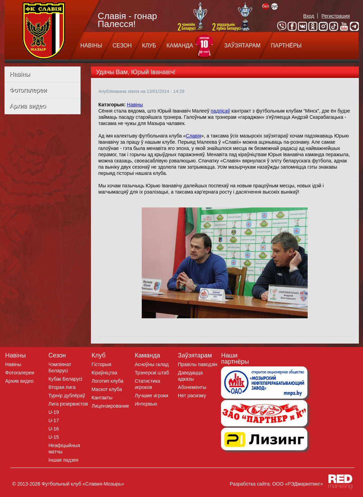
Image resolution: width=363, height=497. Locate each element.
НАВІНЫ (91, 45)
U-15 (53, 437)
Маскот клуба (107, 389)
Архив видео (28, 106)
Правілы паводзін (197, 364)
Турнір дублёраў (66, 395)
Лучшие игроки (151, 395)
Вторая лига (62, 387)
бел (265, 6)
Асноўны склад (152, 364)
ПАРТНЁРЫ (286, 45)
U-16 (53, 429)
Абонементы (192, 387)
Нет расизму (192, 395)
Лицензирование (110, 406)
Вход (308, 16)
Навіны (20, 74)
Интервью (146, 404)
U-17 (53, 420)
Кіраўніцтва (104, 372)
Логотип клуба (107, 381)
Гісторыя (101, 364)
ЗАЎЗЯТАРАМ (242, 45)
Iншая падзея (63, 460)
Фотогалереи (28, 90)
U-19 (53, 412)
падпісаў (220, 111)
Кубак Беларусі (65, 379)
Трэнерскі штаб (152, 372)
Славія (193, 136)
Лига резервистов (68, 404)
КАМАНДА (179, 45)
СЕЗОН (122, 45)
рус (274, 6)
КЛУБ (149, 45)
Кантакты (102, 397)
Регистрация (336, 16)
